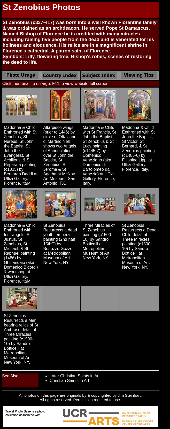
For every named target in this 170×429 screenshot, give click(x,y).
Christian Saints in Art (69, 380)
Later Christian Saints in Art (75, 376)
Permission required (90, 399)
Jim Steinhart (129, 395)
